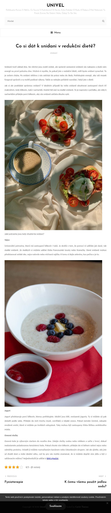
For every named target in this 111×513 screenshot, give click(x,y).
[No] (107, 503)
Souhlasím (56, 506)
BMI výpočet (52, 458)
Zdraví (53, 53)
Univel (55, 6)
